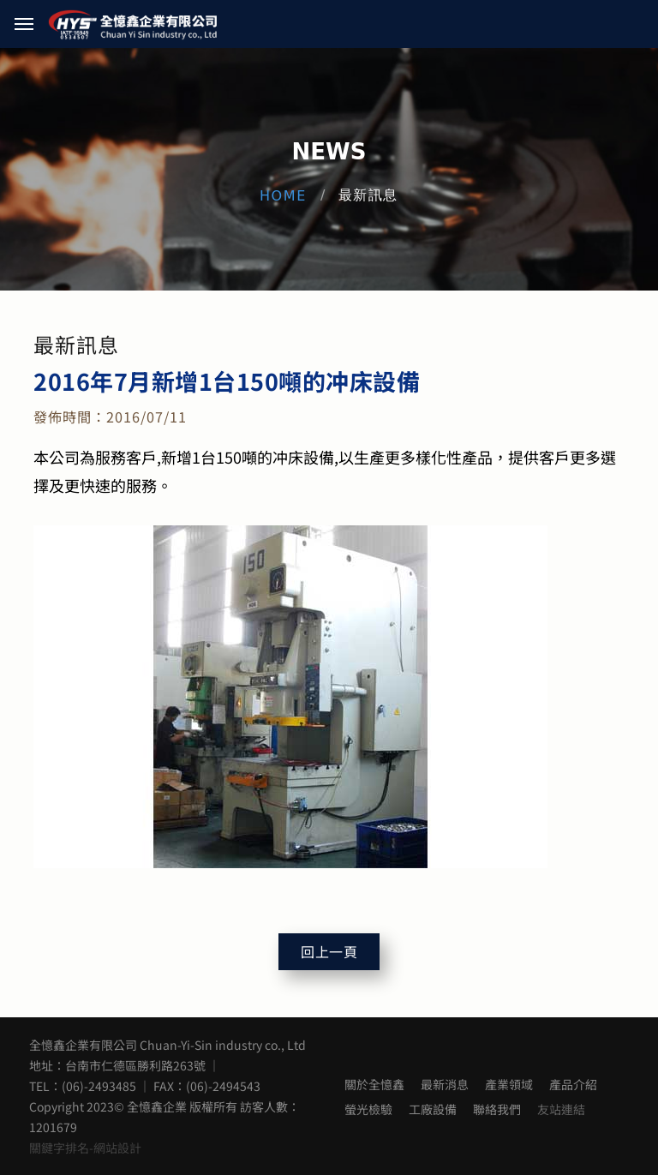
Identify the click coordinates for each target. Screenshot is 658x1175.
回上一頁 (329, 951)
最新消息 (445, 1084)
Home (283, 196)
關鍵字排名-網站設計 (85, 1147)
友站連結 (561, 1109)
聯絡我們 (497, 1109)
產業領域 (509, 1084)
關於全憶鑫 (374, 1084)
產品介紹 (573, 1084)
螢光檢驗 (368, 1109)
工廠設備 (433, 1109)
